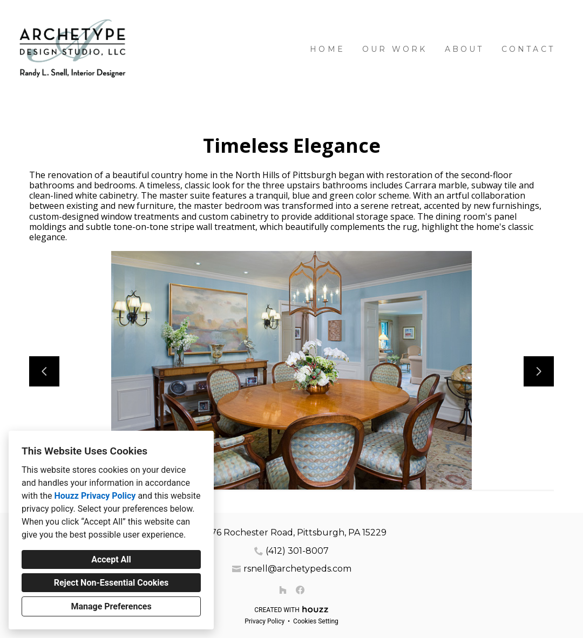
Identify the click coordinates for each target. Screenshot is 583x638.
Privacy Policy (264, 621)
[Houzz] (283, 590)
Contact (528, 49)
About (464, 49)
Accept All (111, 559)
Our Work (395, 49)
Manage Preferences (111, 606)
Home (327, 49)
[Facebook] (300, 590)
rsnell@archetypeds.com (297, 569)
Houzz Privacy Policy (94, 496)
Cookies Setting (315, 621)
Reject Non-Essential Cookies (111, 583)
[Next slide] (539, 371)
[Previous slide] (44, 371)
